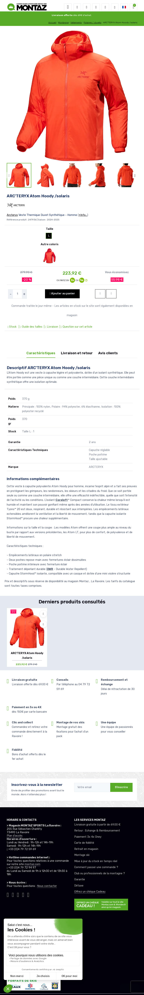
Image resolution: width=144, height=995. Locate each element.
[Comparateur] (105, 7)
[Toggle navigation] (68, 7)
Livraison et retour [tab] (77, 353)
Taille (49, 229)
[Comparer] (43, 624)
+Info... (83, 215)
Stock (12, 326)
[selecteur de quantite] (17, 294)
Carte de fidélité (84, 842)
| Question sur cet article (75, 326)
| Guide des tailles (30, 326)
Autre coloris (49, 244)
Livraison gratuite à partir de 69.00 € (97, 824)
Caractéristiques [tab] (40, 353)
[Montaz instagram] (13, 894)
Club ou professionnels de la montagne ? (99, 873)
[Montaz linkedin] (28, 894)
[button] (77, 7)
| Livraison (50, 326)
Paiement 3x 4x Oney (87, 836)
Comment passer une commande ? (96, 867)
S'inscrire (121, 787)
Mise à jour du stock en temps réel (95, 861)
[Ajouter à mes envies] (43, 613)
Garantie (79, 879)
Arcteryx (12, 215)
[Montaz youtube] (23, 894)
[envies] (96, 7)
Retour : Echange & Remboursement (97, 830)
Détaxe (78, 885)
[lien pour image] (72, 95)
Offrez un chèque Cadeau (89, 891)
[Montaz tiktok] (8, 894)
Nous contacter (47, 886)
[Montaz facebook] (18, 894)
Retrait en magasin (86, 849)
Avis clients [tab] (108, 353)
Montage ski (81, 855)
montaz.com (32, 864)
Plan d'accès (14, 835)
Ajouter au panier (62, 293)
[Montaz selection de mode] (114, 7)
